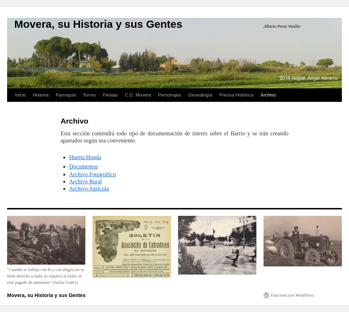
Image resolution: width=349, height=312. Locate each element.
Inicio (20, 95)
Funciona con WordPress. (293, 295)
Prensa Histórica (236, 95)
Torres (89, 95)
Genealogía (200, 95)
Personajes (169, 95)
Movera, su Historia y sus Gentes (98, 24)
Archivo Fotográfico (92, 174)
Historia (40, 95)
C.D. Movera (138, 95)
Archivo (268, 95)
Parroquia (65, 95)
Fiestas (110, 95)
